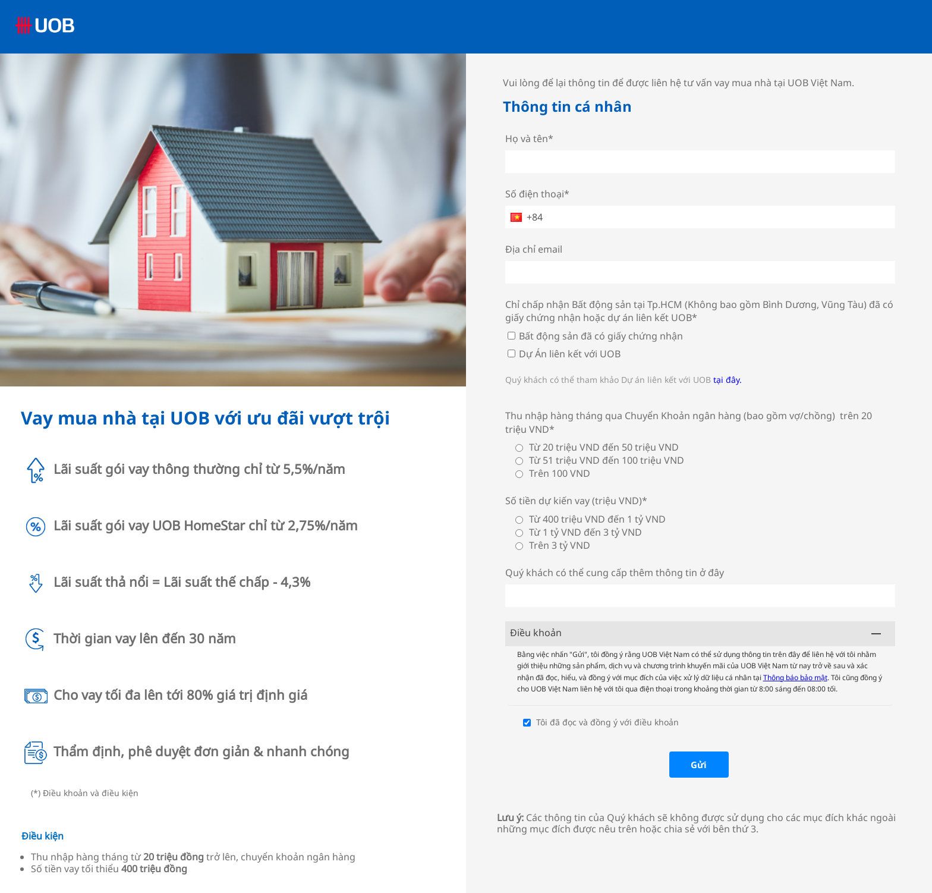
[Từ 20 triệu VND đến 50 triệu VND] (519, 448)
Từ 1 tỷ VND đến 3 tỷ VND (585, 532)
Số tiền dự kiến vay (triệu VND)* (576, 500)
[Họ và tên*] (700, 161)
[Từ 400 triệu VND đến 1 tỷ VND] (519, 520)
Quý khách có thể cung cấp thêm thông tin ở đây (614, 572)
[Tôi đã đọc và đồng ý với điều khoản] (527, 723)
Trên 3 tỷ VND (559, 545)
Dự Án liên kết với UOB (570, 353)
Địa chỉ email (533, 249)
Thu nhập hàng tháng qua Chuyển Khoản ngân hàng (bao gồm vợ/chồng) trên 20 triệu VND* (688, 422)
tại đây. (727, 379)
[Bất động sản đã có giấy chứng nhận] (511, 335)
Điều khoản (536, 632)
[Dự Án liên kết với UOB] (511, 353)
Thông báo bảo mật (795, 677)
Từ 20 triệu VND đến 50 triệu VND (604, 447)
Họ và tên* (529, 138)
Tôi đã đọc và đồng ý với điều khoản (607, 722)
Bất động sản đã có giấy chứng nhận (601, 335)
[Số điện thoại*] (700, 217)
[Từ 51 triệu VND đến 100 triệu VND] (519, 461)
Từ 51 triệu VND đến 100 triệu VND (606, 460)
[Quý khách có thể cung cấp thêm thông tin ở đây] (700, 595)
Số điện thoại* (537, 193)
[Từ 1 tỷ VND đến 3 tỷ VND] (519, 533)
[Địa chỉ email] (700, 272)
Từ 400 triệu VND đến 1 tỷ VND (597, 519)
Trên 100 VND (559, 473)
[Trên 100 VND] (519, 474)
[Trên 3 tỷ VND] (519, 546)
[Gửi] (699, 764)
